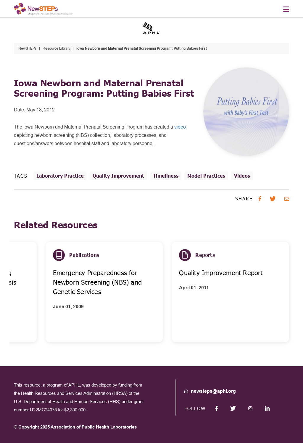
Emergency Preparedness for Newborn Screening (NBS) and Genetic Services (192, 282)
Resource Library (56, 48)
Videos (242, 176)
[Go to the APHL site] (151, 27)
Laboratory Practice (60, 176)
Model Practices (206, 176)
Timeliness (165, 176)
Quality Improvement (118, 176)
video (180, 126)
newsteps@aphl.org (213, 391)
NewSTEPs (27, 48)
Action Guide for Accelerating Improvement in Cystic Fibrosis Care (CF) (66, 282)
